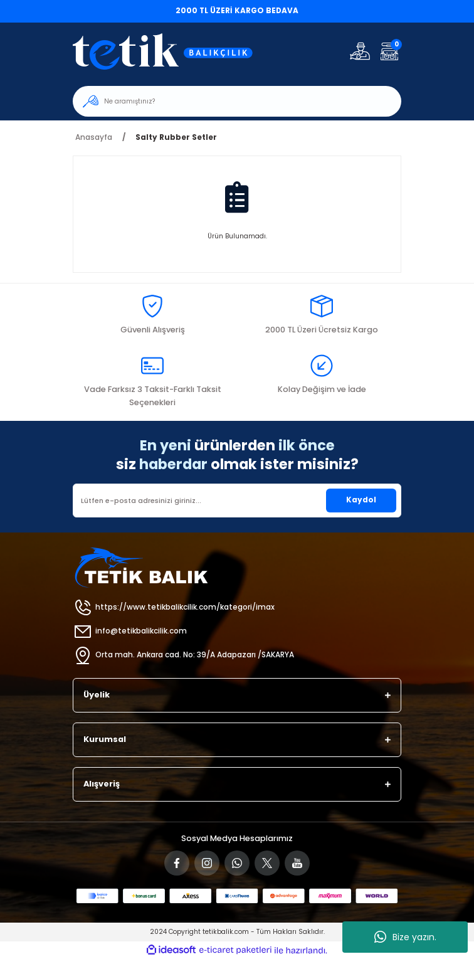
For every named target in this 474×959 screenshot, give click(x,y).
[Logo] (171, 51)
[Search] (237, 101)
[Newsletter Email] (237, 500)
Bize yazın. (405, 937)
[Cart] (389, 51)
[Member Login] (360, 51)
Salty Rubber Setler (176, 137)
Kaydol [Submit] (361, 500)
